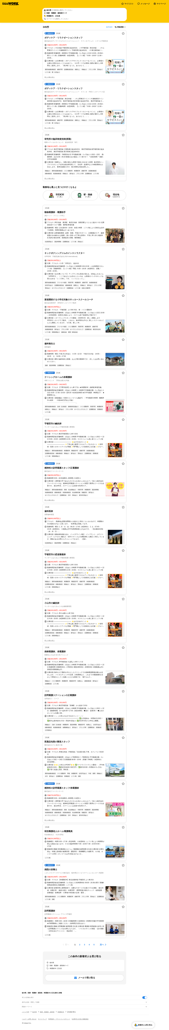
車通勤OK (61, 1012)
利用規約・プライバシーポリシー (59, 1019)
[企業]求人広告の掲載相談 (80, 1019)
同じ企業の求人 (49, 77)
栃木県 (34, 1012)
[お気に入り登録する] (123, 33)
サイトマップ (42, 1019)
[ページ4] (89, 945)
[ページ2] (80, 945)
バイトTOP (25, 1012)
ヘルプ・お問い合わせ (29, 1019)
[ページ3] (84, 945)
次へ (102, 944)
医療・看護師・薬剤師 (47, 1012)
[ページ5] (94, 945)
